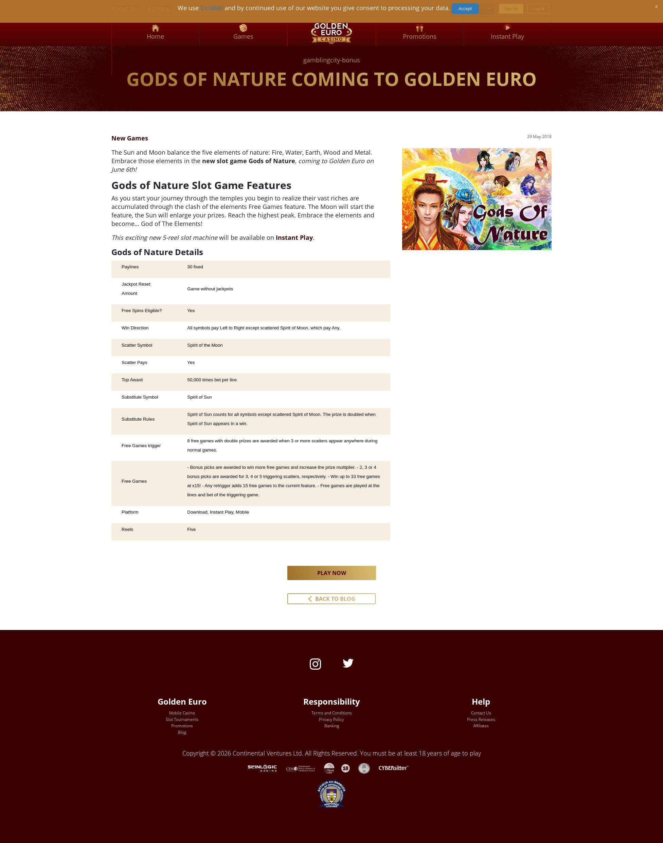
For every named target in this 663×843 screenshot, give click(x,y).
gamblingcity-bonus (331, 60)
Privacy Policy (331, 719)
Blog (182, 732)
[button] (331, 598)
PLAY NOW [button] (331, 573)
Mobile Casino (182, 713)
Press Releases (481, 719)
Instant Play (294, 237)
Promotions (182, 726)
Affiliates (481, 726)
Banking (331, 726)
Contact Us (481, 713)
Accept (465, 8)
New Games (129, 138)
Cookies (211, 8)
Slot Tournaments (182, 719)
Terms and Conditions (331, 713)
